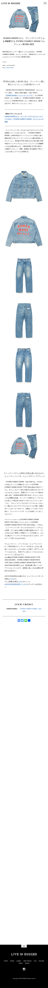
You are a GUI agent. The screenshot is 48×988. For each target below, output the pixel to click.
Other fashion (27, 961)
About (21, 963)
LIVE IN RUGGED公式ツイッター (16, 584)
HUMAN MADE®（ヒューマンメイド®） (20, 95)
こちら (11, 579)
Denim (6, 961)
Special (27, 963)
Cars (35, 961)
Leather (18, 961)
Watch (12, 961)
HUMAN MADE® (10, 67)
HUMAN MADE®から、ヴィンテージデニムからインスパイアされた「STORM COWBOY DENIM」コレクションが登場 (24, 119)
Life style (41, 961)
